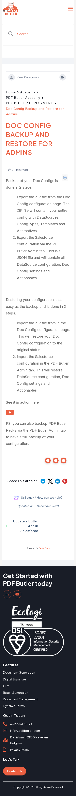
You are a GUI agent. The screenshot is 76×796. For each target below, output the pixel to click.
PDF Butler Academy (23, 98)
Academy (27, 92)
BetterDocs (44, 548)
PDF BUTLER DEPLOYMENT (29, 103)
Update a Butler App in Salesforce (22, 526)
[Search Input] (41, 34)
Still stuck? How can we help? (38, 497)
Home (11, 92)
